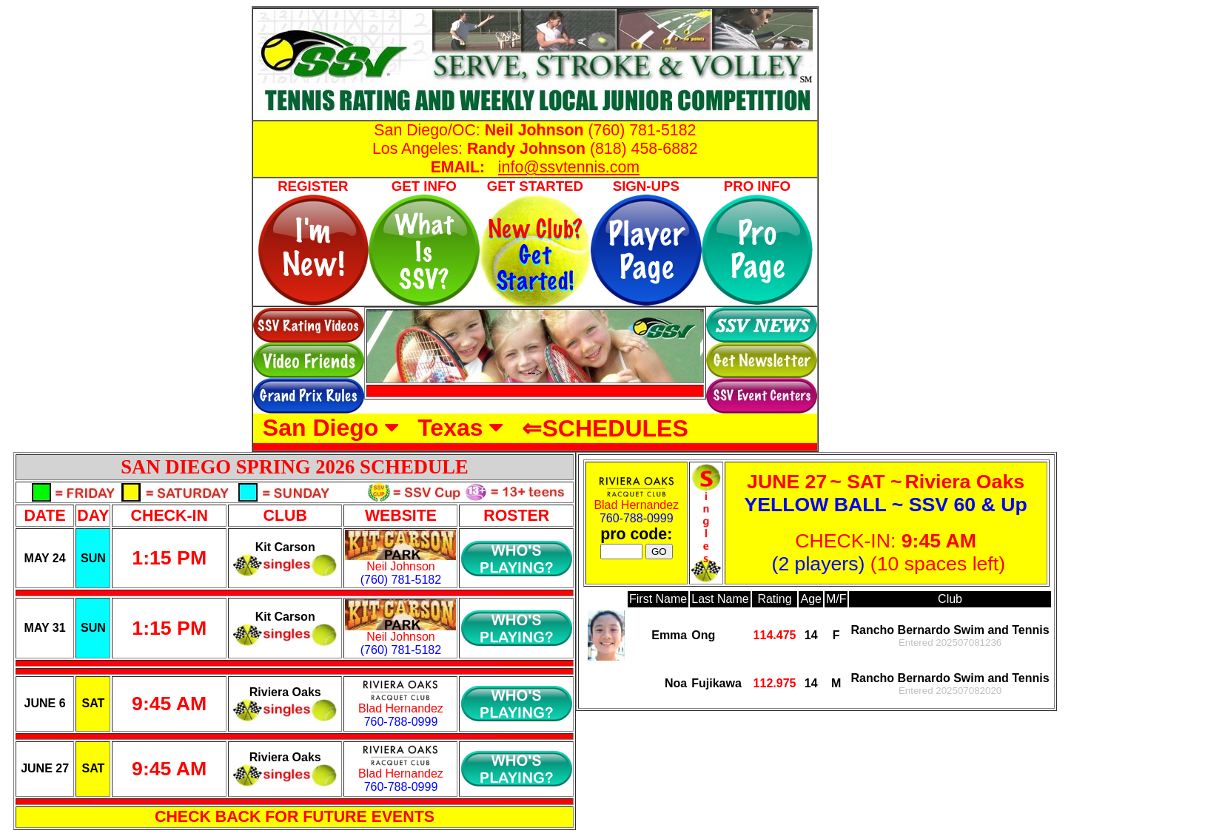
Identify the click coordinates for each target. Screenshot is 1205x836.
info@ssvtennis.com (569, 167)
